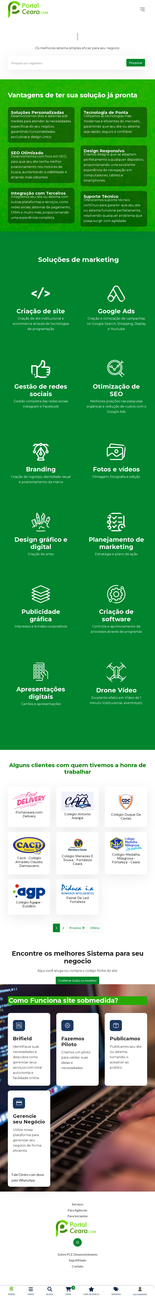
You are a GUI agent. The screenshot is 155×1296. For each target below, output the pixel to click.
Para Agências (77, 1210)
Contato (77, 1266)
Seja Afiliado (77, 1260)
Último (95, 928)
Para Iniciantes (77, 1216)
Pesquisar (135, 62)
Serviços (77, 1204)
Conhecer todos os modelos (77, 980)
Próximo (77, 928)
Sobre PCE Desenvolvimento (77, 1254)
